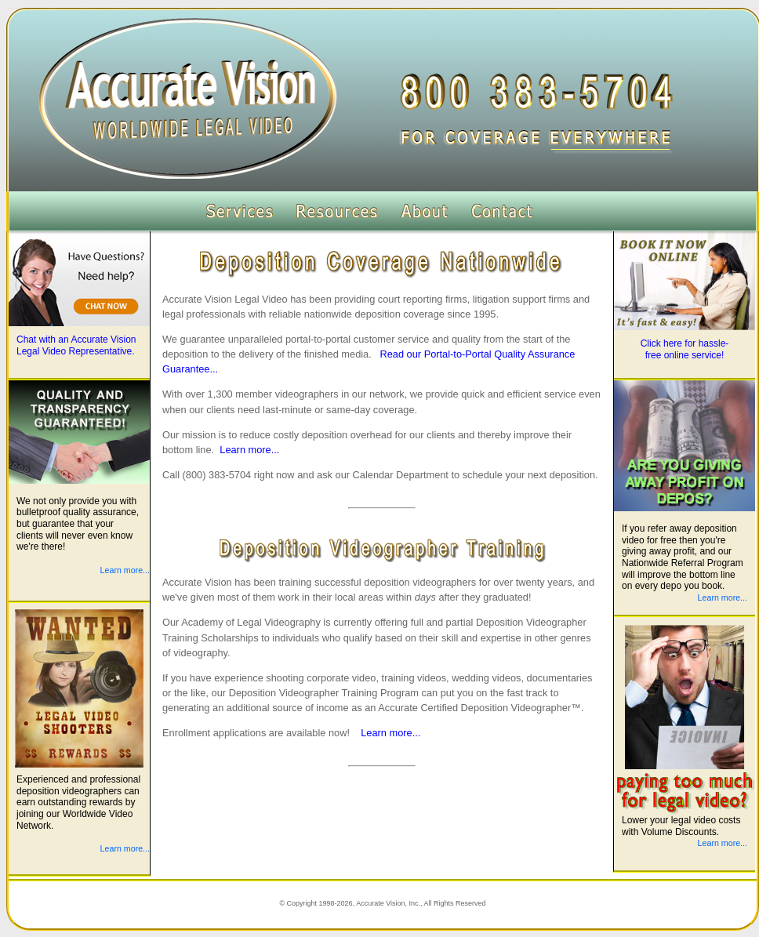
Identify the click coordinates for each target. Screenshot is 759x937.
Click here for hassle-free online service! (685, 349)
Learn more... (249, 450)
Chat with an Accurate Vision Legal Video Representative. (76, 345)
